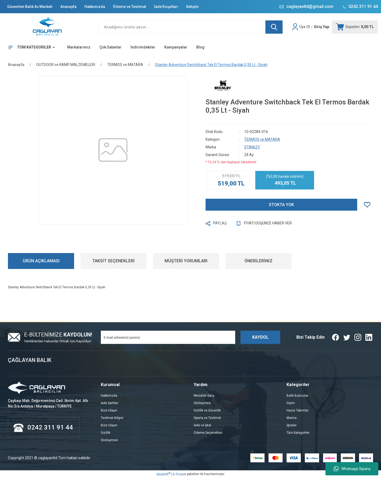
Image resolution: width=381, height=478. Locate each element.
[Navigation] (29, 47)
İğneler (292, 425)
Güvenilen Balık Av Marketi (29, 7)
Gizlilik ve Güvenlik (207, 410)
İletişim (192, 7)
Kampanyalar (175, 47)
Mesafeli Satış (204, 395)
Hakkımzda (109, 395)
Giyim (291, 403)
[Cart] (355, 27)
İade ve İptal (202, 425)
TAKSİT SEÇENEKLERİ (113, 260)
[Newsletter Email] (168, 337)
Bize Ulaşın (109, 410)
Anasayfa (68, 7)
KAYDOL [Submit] (260, 337)
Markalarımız (78, 47)
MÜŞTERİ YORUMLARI (186, 260)
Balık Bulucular (298, 395)
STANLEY (252, 147)
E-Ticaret (179, 474)
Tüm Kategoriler (298, 433)
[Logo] (47, 27)
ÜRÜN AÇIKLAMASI (41, 260)
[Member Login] (295, 27)
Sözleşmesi (109, 440)
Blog (200, 47)
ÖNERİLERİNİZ (258, 260)
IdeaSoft (163, 474)
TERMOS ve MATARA (262, 139)
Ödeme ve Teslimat (129, 7)
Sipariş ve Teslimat (207, 418)
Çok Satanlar (110, 47)
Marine (292, 418)
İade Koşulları (166, 7)
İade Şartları (109, 403)
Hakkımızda (94, 7)
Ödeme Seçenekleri (208, 433)
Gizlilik (105, 433)
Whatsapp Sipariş (352, 469)
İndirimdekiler (142, 47)
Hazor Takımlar (298, 410)
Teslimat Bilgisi (112, 418)
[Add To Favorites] (368, 205)
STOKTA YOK (281, 204)
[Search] (190, 27)
